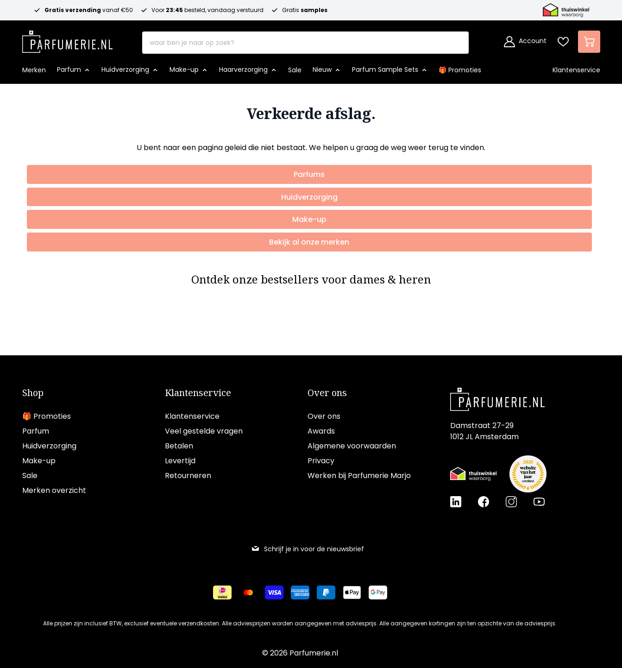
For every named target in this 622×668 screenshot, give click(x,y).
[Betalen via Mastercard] (248, 592)
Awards (321, 431)
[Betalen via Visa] (274, 592)
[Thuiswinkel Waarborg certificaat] (473, 474)
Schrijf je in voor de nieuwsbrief (307, 549)
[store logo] (67, 39)
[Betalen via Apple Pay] (352, 592)
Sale (30, 475)
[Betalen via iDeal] (222, 592)
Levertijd (180, 460)
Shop (33, 393)
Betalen (179, 446)
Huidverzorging (49, 446)
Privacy (321, 460)
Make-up (39, 460)
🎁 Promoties (46, 416)
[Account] (525, 41)
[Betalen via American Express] (300, 592)
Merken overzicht (54, 490)
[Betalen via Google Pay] (378, 592)
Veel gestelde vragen (204, 431)
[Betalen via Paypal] (326, 592)
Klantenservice (198, 393)
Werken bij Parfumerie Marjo (359, 475)
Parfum (35, 431)
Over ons (327, 393)
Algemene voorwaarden (352, 446)
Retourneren (188, 475)
